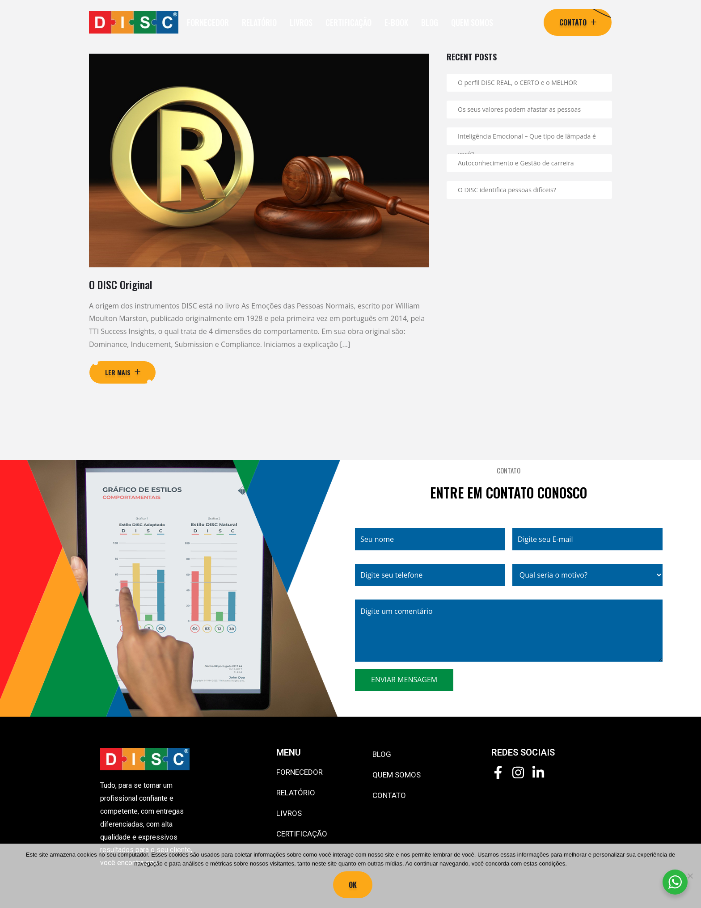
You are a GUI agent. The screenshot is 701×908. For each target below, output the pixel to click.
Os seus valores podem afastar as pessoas (519, 109)
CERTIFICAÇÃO (348, 22)
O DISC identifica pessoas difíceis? (507, 190)
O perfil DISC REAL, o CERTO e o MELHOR (517, 82)
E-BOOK (396, 22)
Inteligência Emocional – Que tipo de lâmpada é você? (527, 138)
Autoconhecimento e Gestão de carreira (516, 163)
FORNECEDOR (208, 22)
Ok (353, 884)
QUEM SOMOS (472, 22)
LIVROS (301, 22)
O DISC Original (120, 284)
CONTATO (389, 795)
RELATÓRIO (259, 22)
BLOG (429, 22)
